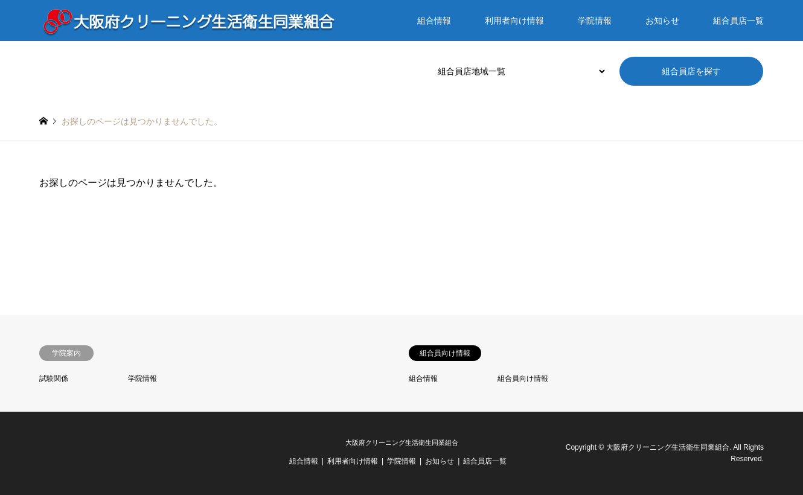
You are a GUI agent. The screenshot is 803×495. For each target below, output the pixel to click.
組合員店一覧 (738, 20)
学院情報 (595, 20)
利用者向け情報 (514, 20)
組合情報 (434, 20)
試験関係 (53, 378)
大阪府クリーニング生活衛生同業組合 (401, 442)
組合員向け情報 (522, 378)
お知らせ (662, 20)
